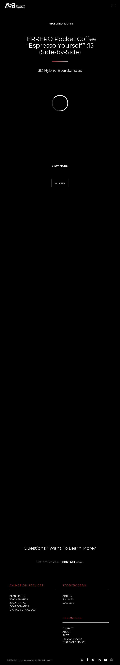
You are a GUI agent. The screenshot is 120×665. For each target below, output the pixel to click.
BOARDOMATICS (19, 606)
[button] (114, 5)
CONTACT (68, 562)
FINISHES (68, 599)
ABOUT (66, 632)
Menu (60, 183)
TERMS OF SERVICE (73, 642)
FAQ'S (65, 635)
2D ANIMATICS (18, 603)
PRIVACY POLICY (72, 639)
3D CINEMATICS (19, 599)
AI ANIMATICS (17, 596)
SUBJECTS (68, 603)
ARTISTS (67, 596)
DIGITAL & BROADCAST (23, 610)
